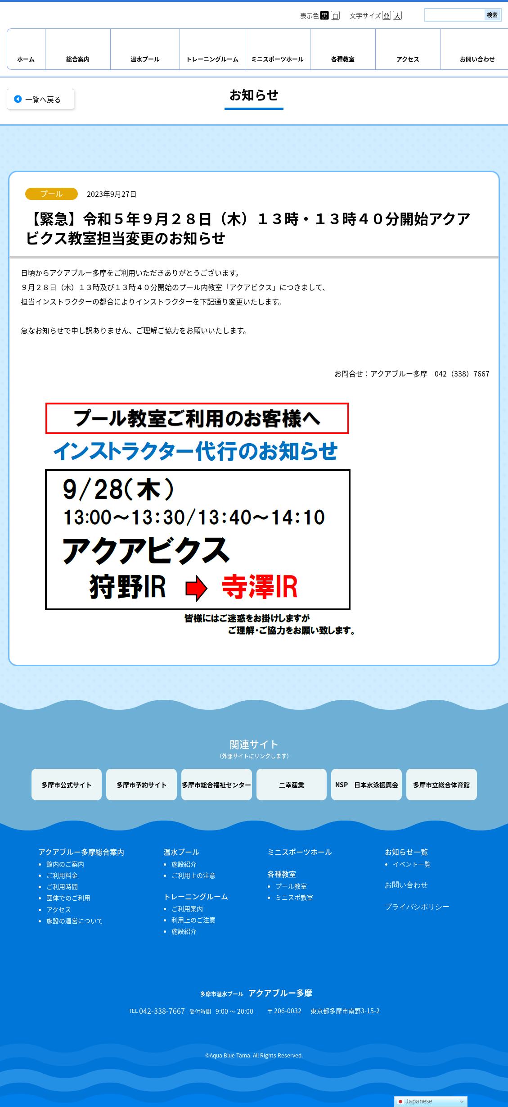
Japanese (414, 1101)
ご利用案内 (187, 908)
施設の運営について (74, 920)
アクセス (407, 58)
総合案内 (78, 58)
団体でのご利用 (68, 897)
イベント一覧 (412, 863)
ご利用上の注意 (193, 875)
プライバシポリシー (417, 907)
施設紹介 (184, 863)
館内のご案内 (65, 863)
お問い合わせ (406, 885)
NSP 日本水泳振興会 (366, 784)
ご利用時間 (62, 886)
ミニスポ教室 (294, 897)
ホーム (26, 58)
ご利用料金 (62, 875)
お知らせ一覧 (406, 851)
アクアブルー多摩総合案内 (81, 851)
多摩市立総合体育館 (441, 784)
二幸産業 (291, 784)
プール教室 (291, 885)
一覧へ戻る (43, 99)
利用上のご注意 (193, 919)
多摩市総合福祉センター (216, 784)
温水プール (145, 58)
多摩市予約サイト (142, 784)
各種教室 (343, 58)
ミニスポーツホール (277, 58)
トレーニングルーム (212, 58)
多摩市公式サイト (66, 784)
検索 (492, 15)
